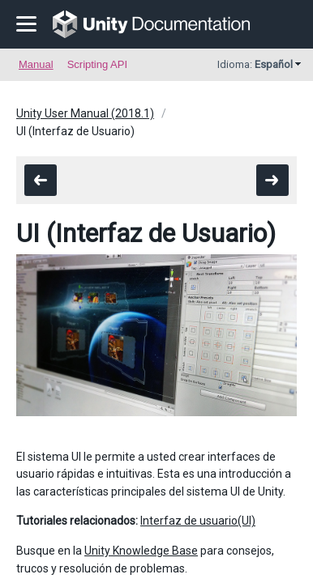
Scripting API (97, 64)
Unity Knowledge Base (141, 550)
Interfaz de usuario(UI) (197, 520)
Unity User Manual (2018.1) (85, 113)
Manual (36, 64)
